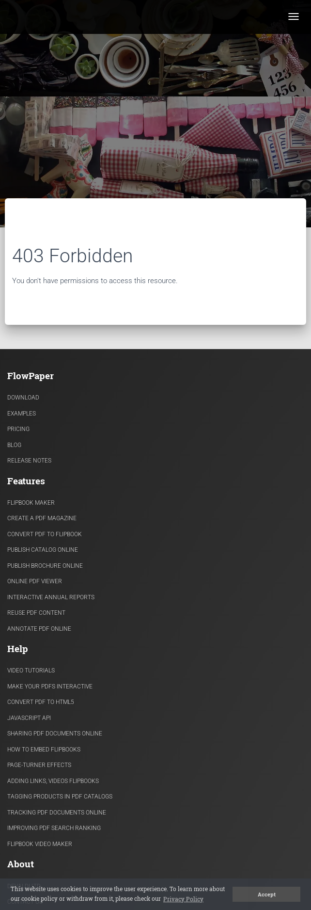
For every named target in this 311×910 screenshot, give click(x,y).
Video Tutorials (31, 670)
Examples (21, 413)
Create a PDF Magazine (42, 518)
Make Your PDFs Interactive (50, 686)
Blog (14, 445)
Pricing (18, 429)
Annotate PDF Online (39, 628)
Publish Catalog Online (42, 549)
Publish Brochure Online (45, 565)
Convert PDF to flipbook (44, 534)
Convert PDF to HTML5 (40, 702)
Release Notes (29, 460)
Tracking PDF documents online (56, 812)
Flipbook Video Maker (39, 844)
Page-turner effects (39, 765)
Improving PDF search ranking (54, 828)
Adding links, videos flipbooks (53, 781)
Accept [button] (267, 894)
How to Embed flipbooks (43, 749)
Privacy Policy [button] (183, 899)
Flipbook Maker (31, 502)
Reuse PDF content (36, 612)
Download (23, 397)
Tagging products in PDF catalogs (59, 796)
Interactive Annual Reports (50, 597)
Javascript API (29, 718)
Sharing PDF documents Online (54, 733)
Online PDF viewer (34, 581)
